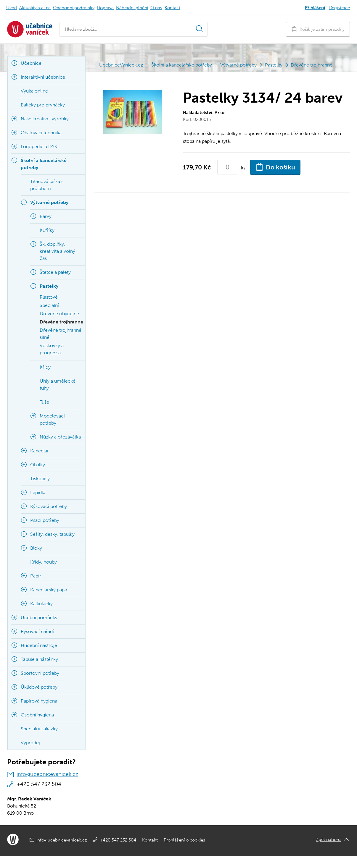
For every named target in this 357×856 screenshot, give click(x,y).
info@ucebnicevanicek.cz (47, 774)
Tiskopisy (40, 478)
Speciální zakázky (39, 729)
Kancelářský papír (48, 590)
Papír (35, 576)
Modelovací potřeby (52, 419)
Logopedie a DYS (39, 146)
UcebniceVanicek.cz (121, 65)
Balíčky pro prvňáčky (43, 105)
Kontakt (172, 7)
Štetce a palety (55, 272)
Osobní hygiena (37, 715)
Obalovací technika (41, 132)
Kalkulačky (41, 603)
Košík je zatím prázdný (318, 29)
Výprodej (30, 742)
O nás (156, 7)
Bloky (36, 548)
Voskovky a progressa (52, 349)
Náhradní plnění (132, 7)
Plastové (49, 297)
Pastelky (273, 65)
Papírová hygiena (39, 701)
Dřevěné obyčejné (59, 313)
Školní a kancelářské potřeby (181, 65)
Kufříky (47, 230)
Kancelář (39, 451)
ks (243, 168)
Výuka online (34, 91)
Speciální (49, 305)
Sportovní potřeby (40, 673)
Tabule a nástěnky (39, 659)
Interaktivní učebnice (43, 77)
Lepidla (37, 492)
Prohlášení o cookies (184, 840)
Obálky (37, 464)
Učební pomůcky (39, 617)
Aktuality (35, 7)
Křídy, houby (43, 562)
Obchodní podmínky (73, 7)
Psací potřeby (44, 520)
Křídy (45, 367)
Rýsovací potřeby (48, 506)
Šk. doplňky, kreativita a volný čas (57, 251)
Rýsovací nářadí (37, 631)
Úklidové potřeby (39, 687)
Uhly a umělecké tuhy (57, 384)
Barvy (46, 216)
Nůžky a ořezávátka (60, 437)
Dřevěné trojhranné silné (60, 333)
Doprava (105, 7)
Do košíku (275, 167)
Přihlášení (315, 7)
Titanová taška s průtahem (46, 185)
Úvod (11, 7)
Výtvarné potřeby (238, 65)
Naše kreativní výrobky (45, 119)
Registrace (339, 7)
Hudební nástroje (39, 645)
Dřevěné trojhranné (311, 65)
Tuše (44, 402)
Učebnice (31, 63)
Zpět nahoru (328, 839)
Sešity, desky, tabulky (52, 534)
